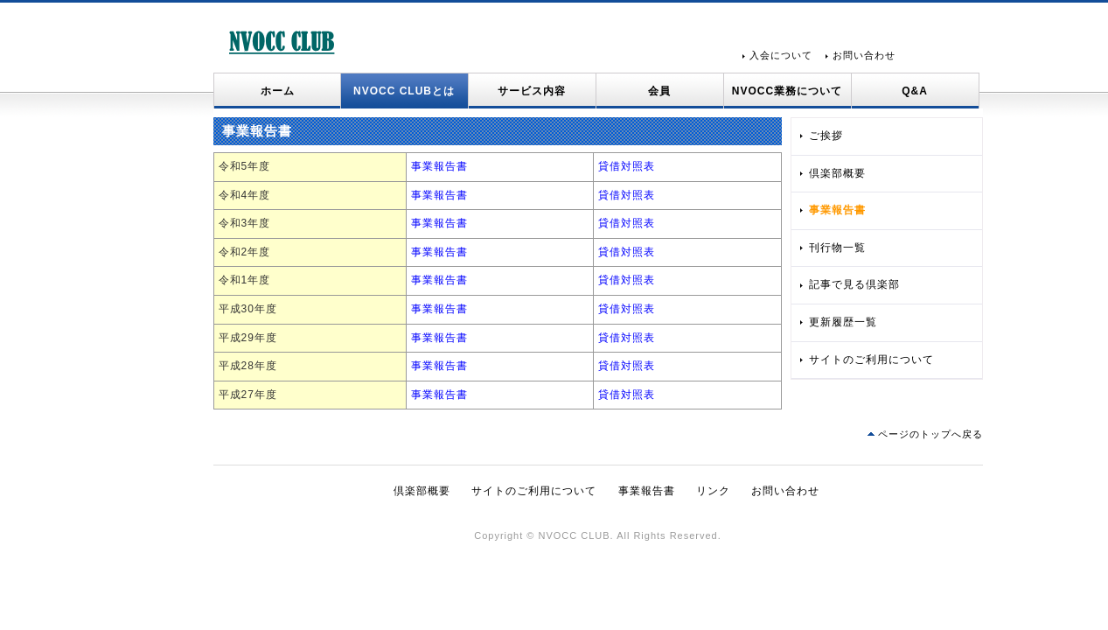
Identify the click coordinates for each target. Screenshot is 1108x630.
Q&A (915, 91)
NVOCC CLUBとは (404, 91)
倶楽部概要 (837, 173)
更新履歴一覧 (843, 322)
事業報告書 (439, 166)
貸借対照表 (626, 166)
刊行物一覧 (837, 248)
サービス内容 (532, 91)
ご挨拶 (826, 136)
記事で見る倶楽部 (854, 284)
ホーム (278, 91)
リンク (713, 491)
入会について (780, 55)
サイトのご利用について (871, 360)
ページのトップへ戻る (930, 434)
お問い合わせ (864, 55)
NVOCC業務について (787, 91)
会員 (659, 91)
